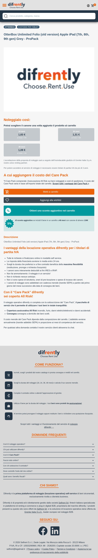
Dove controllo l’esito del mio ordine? (17, 471)
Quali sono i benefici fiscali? (14, 476)
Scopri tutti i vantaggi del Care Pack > (70, 184)
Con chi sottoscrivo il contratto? (15, 466)
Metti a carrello (50, 191)
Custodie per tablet (28, 27)
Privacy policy (33, 549)
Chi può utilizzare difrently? (14, 449)
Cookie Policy (48, 549)
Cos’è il (11, 455)
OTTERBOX (10, 27)
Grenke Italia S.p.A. (33, 512)
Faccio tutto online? (11, 460)
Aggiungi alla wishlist (50, 200)
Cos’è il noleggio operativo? (14, 444)
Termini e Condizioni (66, 549)
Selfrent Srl (63, 503)
